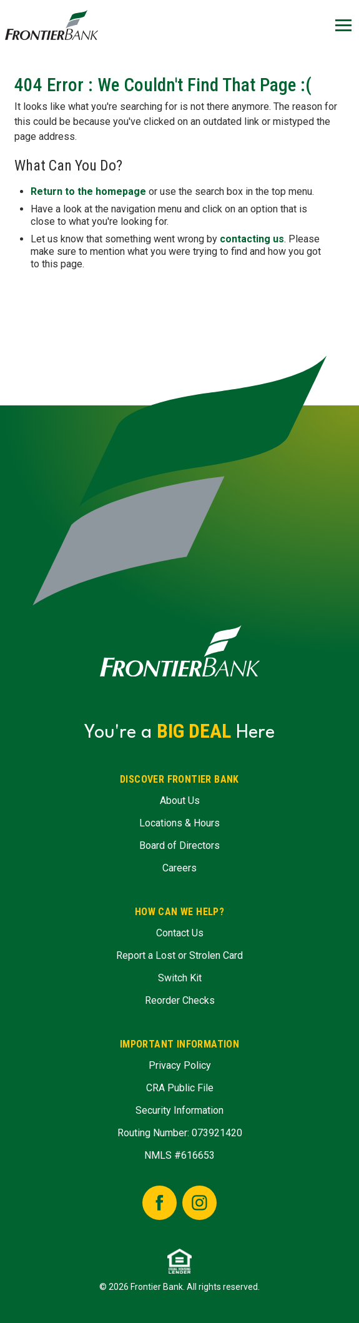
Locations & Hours (179, 823)
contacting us (252, 239)
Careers (179, 868)
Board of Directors (179, 845)
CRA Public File (180, 1088)
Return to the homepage (88, 191)
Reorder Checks (180, 1000)
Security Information (179, 1110)
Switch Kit (180, 978)
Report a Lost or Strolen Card (179, 955)
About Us (180, 800)
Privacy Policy (180, 1065)
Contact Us (180, 933)
